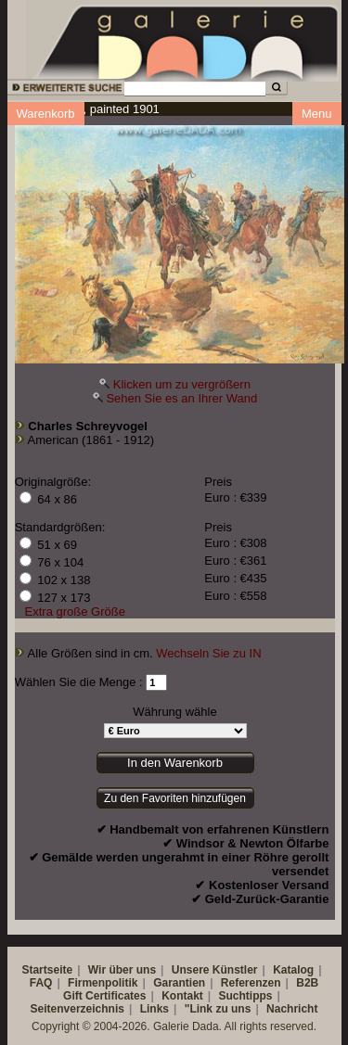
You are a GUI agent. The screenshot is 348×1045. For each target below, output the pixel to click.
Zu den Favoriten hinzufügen (175, 798)
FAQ (41, 982)
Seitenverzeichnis (77, 1008)
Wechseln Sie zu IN (208, 653)
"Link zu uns (218, 1008)
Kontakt (182, 995)
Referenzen (251, 982)
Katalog (293, 969)
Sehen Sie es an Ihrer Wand (181, 398)
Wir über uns (122, 969)
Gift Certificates (104, 995)
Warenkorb (46, 114)
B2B (307, 982)
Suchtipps (246, 995)
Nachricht (291, 1008)
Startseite (46, 969)
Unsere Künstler (215, 969)
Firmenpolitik (102, 982)
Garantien (179, 982)
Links (154, 1008)
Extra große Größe (75, 611)
